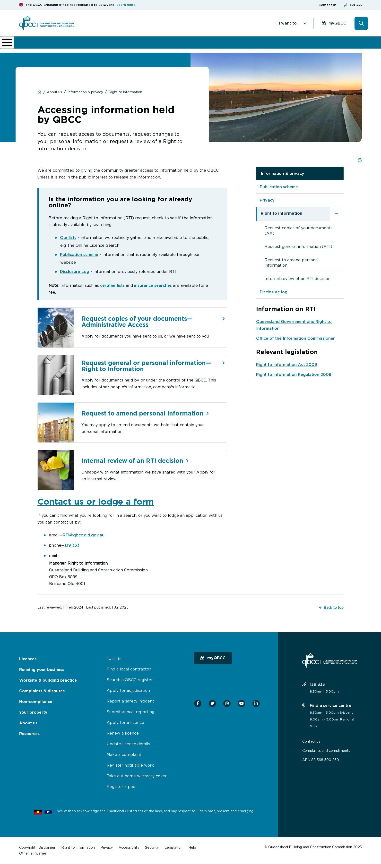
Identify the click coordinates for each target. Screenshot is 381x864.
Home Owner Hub (341, 44)
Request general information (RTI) (298, 246)
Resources (29, 733)
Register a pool (122, 786)
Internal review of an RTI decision (297, 278)
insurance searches (153, 284)
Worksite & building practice (128, 44)
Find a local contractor (129, 669)
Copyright (27, 847)
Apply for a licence (125, 722)
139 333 (356, 5)
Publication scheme (79, 254)
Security (152, 847)
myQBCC (337, 23)
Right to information (281, 212)
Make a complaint (124, 754)
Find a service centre (326, 705)
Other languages (33, 853)
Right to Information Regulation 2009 (293, 374)
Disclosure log (273, 291)
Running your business (73, 44)
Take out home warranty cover (137, 775)
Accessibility (129, 847)
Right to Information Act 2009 (286, 364)
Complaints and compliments (326, 750)
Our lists (68, 237)
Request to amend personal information (292, 262)
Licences (35, 44)
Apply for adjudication (128, 690)
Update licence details (128, 743)
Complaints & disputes (182, 44)
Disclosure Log (74, 271)
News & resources (295, 44)
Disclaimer (46, 847)
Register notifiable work (130, 765)
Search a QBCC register (130, 679)
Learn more (126, 5)
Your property (33, 712)
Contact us (328, 5)
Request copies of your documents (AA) (298, 230)
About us (264, 44)
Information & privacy (282, 172)
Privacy (267, 199)
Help (192, 847)
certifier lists (113, 284)
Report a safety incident (130, 701)
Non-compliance (229, 44)
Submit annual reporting (130, 711)
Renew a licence (123, 733)
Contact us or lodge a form (95, 501)
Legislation (173, 847)
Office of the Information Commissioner (295, 337)
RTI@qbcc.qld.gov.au (83, 535)
